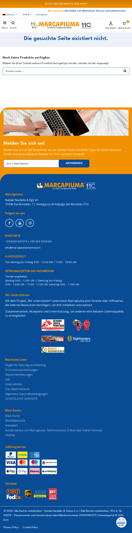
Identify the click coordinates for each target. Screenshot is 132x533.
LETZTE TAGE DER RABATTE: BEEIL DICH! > (66, 4)
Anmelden (11, 425)
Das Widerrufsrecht (17, 389)
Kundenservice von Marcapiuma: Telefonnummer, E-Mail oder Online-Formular (53, 430)
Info (7, 379)
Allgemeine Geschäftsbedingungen (26, 394)
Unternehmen (13, 384)
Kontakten (41, 15)
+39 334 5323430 (41, 241)
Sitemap (10, 435)
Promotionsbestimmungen (21, 370)
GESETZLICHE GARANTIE (21, 399)
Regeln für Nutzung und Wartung (25, 365)
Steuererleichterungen (19, 375)
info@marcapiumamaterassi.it (23, 247)
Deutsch (10, 15)
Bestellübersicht (15, 420)
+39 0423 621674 (16, 241)
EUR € (27, 15)
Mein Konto (12, 416)
